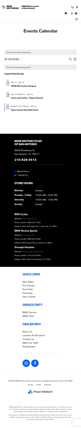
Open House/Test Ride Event (24, 109)
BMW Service (29, 312)
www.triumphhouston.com (32, 251)
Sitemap (47, 384)
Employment (28, 346)
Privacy (31, 384)
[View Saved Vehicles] (66, 13)
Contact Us (21, 175)
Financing (27, 292)
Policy (39, 384)
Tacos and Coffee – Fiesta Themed (27, 97)
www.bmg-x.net (28, 235)
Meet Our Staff (30, 342)
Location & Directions (33, 335)
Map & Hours (21, 171)
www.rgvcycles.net (29, 218)
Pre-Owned (28, 285)
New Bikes (28, 281)
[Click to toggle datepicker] (12, 59)
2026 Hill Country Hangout (23, 85)
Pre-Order (27, 289)
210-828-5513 (25, 159)
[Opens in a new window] (77, 7)
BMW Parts (28, 315)
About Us (27, 331)
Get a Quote (28, 296)
